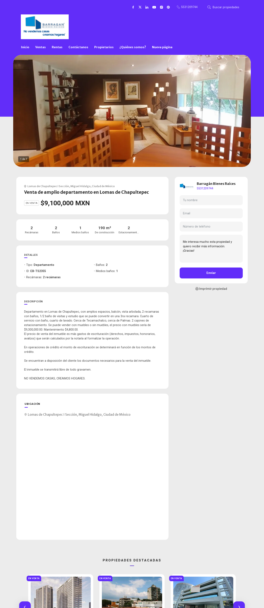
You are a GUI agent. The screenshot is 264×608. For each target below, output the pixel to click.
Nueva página (162, 47)
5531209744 (205, 188)
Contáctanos (78, 47)
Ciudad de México (103, 186)
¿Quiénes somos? (132, 47)
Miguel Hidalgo (80, 186)
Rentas (57, 47)
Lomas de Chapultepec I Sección (48, 186)
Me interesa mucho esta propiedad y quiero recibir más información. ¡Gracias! (211, 248)
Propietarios (104, 47)
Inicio (25, 47)
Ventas (40, 47)
